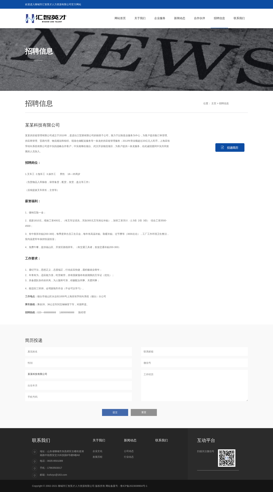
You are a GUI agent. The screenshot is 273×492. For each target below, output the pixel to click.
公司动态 (129, 451)
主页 (213, 103)
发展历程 (97, 456)
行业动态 (129, 456)
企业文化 (97, 451)
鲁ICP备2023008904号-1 (133, 486)
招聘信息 (224, 103)
